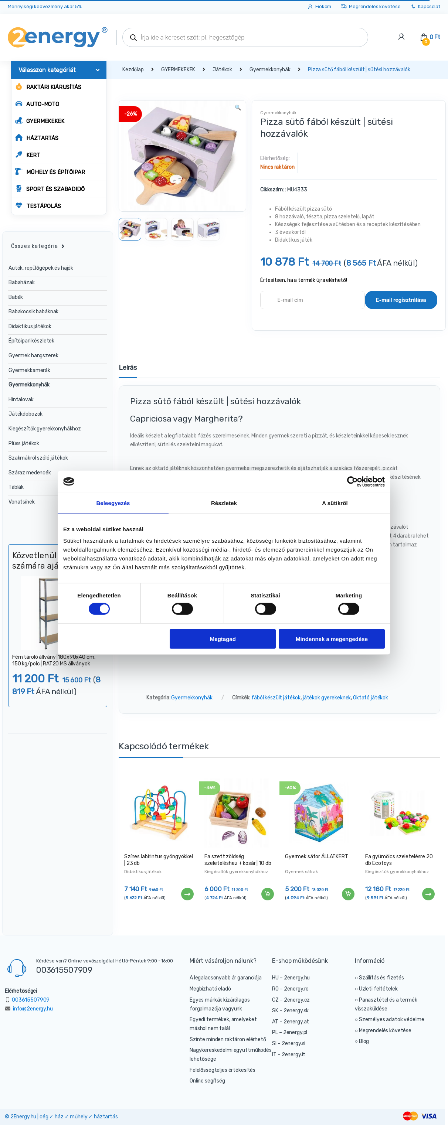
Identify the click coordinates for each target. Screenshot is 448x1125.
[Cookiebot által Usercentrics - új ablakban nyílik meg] (352, 481)
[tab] (128, 371)
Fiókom (319, 7)
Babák (16, 297)
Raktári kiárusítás (48, 87)
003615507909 (64, 970)
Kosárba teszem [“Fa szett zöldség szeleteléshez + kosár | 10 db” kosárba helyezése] (267, 894)
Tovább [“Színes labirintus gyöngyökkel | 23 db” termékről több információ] (187, 894)
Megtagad (223, 638)
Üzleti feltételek (378, 989)
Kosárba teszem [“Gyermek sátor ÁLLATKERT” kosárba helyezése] (347, 894)
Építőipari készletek (31, 341)
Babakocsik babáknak (33, 311)
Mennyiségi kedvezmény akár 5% (45, 6)
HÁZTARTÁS (36, 138)
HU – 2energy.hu (291, 978)
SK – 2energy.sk (290, 1011)
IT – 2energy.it (288, 1054)
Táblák (16, 487)
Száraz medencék (30, 473)
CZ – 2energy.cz (291, 1000)
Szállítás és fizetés (381, 978)
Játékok (222, 70)
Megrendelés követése (370, 7)
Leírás (128, 368)
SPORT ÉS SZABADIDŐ (49, 188)
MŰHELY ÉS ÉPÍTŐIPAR (50, 171)
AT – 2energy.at (290, 1022)
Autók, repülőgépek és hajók (41, 268)
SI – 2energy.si (288, 1043)
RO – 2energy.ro (290, 989)
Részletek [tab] (224, 503)
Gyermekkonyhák (270, 70)
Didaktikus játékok (142, 871)
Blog (364, 1041)
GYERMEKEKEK (39, 121)
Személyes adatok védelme (391, 1019)
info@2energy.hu (33, 1009)
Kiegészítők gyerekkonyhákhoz (236, 871)
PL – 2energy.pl (289, 1032)
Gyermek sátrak (301, 871)
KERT (27, 154)
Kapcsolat (425, 7)
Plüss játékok (24, 443)
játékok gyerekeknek (327, 698)
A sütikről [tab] (335, 503)
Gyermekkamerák (29, 370)
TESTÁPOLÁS (38, 205)
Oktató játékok (370, 698)
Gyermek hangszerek (33, 355)
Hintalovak (21, 399)
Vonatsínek (22, 502)
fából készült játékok (276, 698)
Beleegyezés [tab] (113, 503)
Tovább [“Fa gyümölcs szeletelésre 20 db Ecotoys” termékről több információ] (428, 894)
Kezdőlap (133, 70)
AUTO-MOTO (37, 104)
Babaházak (22, 282)
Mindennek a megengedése (332, 638)
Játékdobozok (26, 414)
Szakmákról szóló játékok (38, 458)
